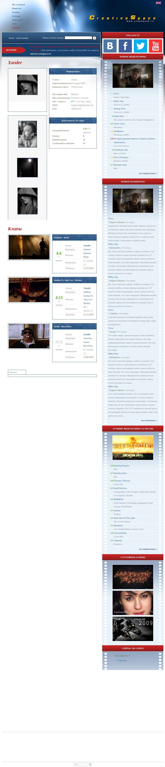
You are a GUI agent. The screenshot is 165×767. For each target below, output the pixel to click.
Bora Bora (88, 345)
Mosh (86, 257)
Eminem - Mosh (61, 237)
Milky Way (119, 101)
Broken (87, 303)
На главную (18, 4)
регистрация (22, 38)
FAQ (14, 24)
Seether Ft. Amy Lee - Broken (68, 280)
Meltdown (118, 525)
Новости (16, 8)
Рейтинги (17, 20)
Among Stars (119, 108)
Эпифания (118, 131)
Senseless (88, 338)
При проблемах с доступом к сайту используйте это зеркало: (70, 50)
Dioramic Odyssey (122, 480)
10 (84, 139)
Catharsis (118, 540)
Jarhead (87, 249)
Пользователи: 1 (122, 655)
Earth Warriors (120, 488)
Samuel (112, 331)
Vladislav (113, 313)
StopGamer (119, 116)
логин (11, 38)
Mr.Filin (123, 660)
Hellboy (87, 292)
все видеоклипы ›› (148, 173)
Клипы (16, 12)
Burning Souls (120, 165)
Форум (16, 27)
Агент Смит (119, 123)
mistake (117, 510)
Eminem (87, 253)
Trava (116, 93)
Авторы (16, 16)
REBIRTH (118, 499)
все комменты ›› (149, 420)
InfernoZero (114, 247)
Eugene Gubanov (117, 222)
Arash (86, 342)
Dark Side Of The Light (124, 518)
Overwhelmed (120, 533)
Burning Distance (121, 465)
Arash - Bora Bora (62, 326)
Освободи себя (121, 149)
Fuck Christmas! (121, 157)
